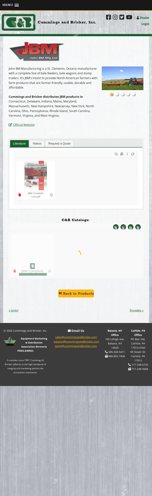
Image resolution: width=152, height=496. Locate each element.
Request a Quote (59, 143)
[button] (76, 5)
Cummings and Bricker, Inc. (67, 22)
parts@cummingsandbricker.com (76, 404)
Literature (19, 143)
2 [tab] (117, 94)
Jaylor (15, 369)
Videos (37, 143)
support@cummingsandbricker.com (76, 400)
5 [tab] (133, 94)
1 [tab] (111, 94)
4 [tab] (128, 94)
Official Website (24, 125)
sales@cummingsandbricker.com (76, 395)
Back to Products (76, 351)
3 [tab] (122, 94)
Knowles (135, 369)
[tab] (19, 143)
